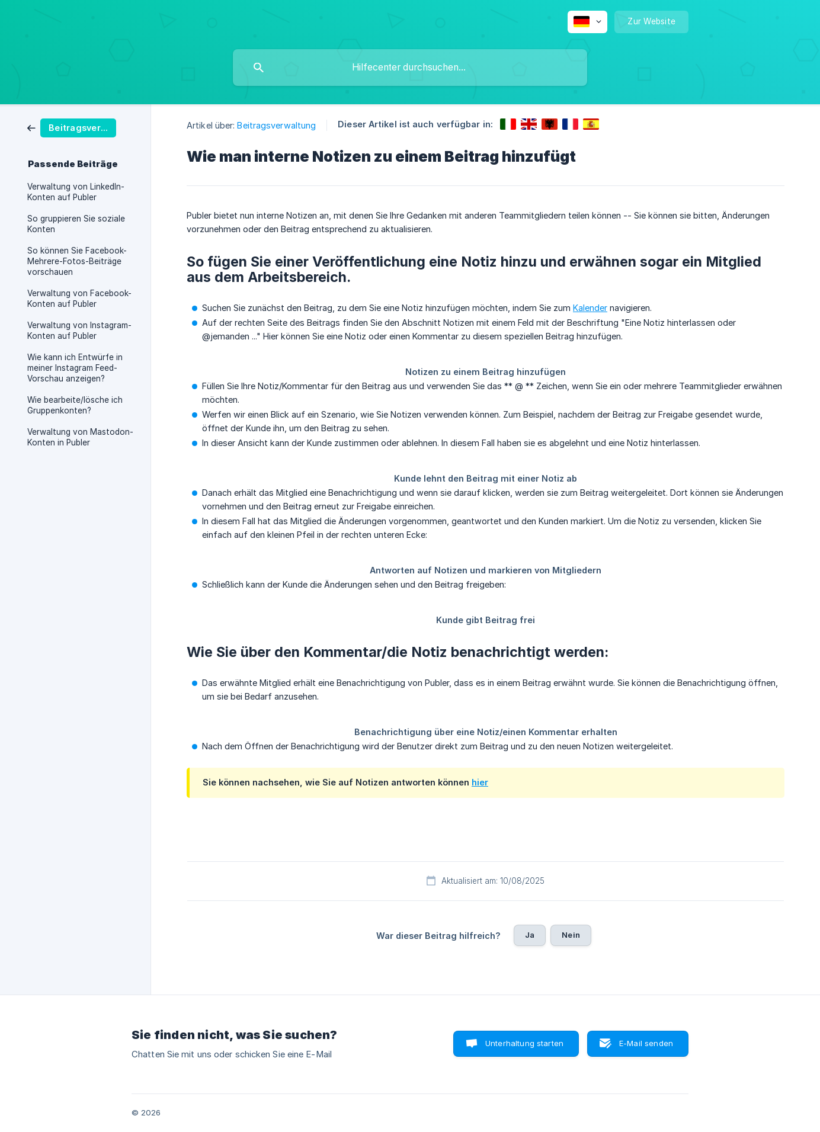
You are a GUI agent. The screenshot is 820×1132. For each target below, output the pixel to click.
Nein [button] (571, 934)
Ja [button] (529, 934)
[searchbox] (410, 67)
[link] (71, 127)
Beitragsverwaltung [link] (276, 125)
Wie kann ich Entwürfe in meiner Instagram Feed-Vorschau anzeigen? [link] (75, 367)
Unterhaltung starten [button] (524, 1043)
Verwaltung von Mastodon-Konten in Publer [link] (80, 437)
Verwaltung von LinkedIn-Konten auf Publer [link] (75, 192)
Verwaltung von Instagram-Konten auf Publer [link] (79, 330)
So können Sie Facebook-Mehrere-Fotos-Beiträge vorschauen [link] (77, 261)
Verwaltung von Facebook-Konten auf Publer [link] (79, 298)
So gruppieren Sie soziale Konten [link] (76, 224)
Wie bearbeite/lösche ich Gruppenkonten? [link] (75, 405)
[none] (587, 22)
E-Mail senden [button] (646, 1043)
